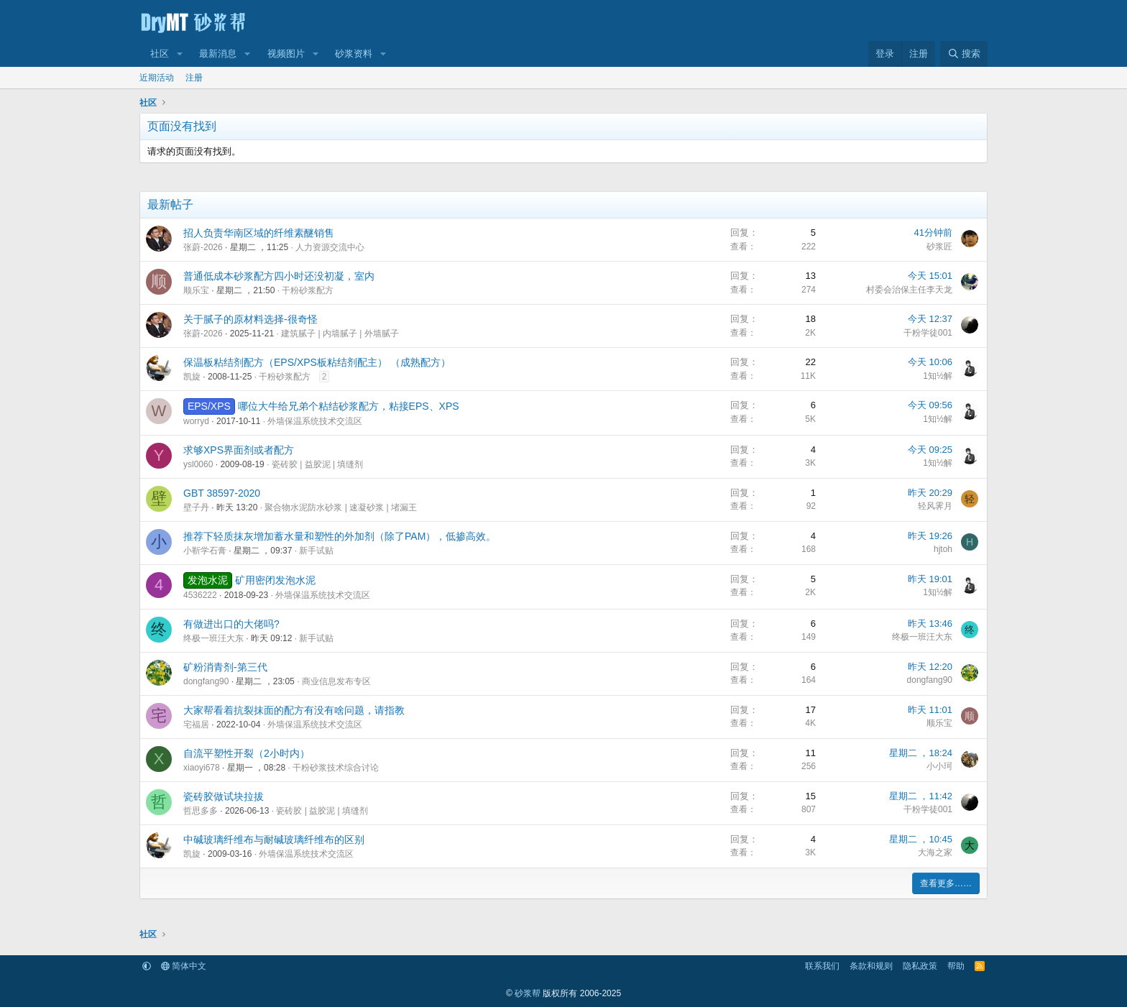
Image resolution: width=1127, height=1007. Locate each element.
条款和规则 (871, 966)
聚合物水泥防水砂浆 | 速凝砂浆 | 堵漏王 (340, 507)
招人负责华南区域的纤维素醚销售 (258, 233)
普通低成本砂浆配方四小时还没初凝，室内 (278, 276)
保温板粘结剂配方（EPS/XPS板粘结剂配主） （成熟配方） (317, 362)
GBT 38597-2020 (221, 493)
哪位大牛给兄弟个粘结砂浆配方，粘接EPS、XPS (348, 406)
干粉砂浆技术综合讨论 (336, 768)
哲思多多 (200, 811)
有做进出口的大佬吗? (231, 624)
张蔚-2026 (203, 247)
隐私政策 (920, 966)
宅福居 (196, 724)
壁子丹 (196, 507)
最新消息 (217, 53)
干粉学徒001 (927, 333)
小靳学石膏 (204, 551)
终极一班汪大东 (213, 638)
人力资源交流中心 (329, 247)
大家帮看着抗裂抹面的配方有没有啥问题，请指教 (294, 710)
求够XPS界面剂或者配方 (238, 450)
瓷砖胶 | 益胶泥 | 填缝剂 (318, 464)
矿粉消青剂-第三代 (225, 667)
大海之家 (935, 852)
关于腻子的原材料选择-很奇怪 (250, 319)
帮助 (956, 966)
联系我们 (822, 966)
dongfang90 (206, 681)
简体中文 (183, 966)
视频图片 (286, 53)
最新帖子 (170, 204)
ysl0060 (198, 464)
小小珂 (939, 766)
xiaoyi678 (201, 768)
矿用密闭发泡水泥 (275, 580)
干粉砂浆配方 (308, 290)
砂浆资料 (353, 53)
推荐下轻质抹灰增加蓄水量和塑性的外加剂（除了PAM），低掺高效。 (339, 536)
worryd (196, 421)
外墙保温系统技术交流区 (314, 421)
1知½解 (937, 376)
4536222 (200, 595)
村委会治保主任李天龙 (909, 290)
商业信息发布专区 (336, 681)
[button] (179, 54)
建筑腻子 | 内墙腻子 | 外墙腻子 (340, 333)
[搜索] (964, 54)
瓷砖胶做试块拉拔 (223, 796)
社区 (159, 53)
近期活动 (156, 78)
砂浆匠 (939, 247)
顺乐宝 (196, 290)
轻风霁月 (935, 506)
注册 (194, 78)
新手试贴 (316, 551)
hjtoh (943, 549)
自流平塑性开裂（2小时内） (246, 753)
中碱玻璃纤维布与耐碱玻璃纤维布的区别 (273, 839)
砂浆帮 (527, 993)
